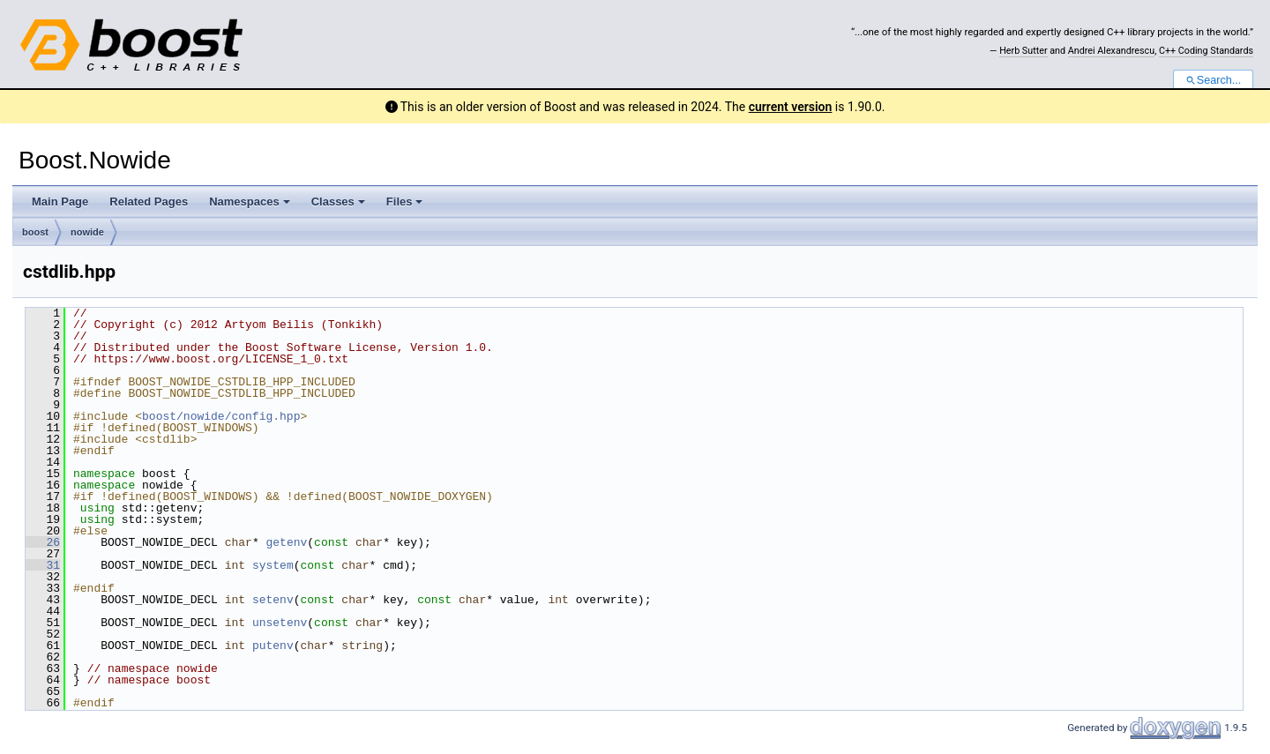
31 (43, 565)
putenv (273, 645)
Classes (338, 201)
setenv (273, 600)
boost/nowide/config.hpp (221, 416)
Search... (1213, 80)
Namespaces (249, 201)
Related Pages (148, 201)
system (273, 565)
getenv (286, 542)
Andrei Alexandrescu (1111, 50)
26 (43, 542)
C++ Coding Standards (1206, 50)
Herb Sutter (1023, 50)
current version (791, 107)
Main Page (60, 201)
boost (35, 232)
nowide (87, 232)
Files (404, 201)
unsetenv (279, 623)
